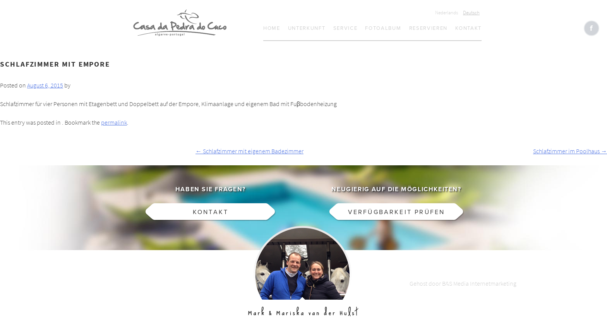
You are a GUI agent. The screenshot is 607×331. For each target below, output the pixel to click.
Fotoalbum (383, 28)
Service (345, 28)
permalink (114, 122)
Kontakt (468, 28)
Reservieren (428, 28)
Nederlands (446, 12)
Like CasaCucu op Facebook (591, 28)
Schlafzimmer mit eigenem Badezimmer (249, 151)
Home (271, 28)
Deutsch (471, 12)
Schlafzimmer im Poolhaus (570, 151)
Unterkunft (307, 28)
